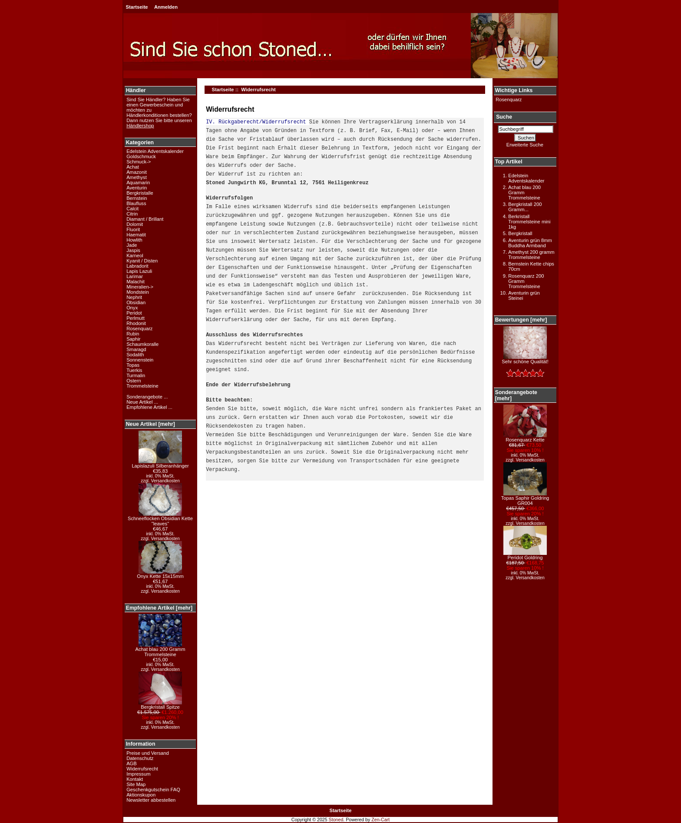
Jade (131, 245)
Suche (504, 117)
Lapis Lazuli (139, 271)
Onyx (132, 307)
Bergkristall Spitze (160, 705)
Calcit (132, 208)
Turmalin (135, 375)
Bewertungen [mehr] (521, 320)
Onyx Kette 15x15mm (160, 574)
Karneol (134, 255)
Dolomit (134, 224)
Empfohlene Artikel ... (149, 407)
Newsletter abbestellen (150, 800)
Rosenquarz (139, 328)
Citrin (132, 213)
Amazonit (136, 172)
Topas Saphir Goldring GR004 (525, 498)
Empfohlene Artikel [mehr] (159, 608)
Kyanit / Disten (142, 260)
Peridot (134, 312)
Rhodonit (136, 323)
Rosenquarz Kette (525, 437)
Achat (132, 166)
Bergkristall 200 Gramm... (525, 207)
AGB (131, 763)
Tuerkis (134, 370)
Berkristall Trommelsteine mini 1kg (529, 221)
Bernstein (136, 198)
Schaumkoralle (142, 344)
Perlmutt (135, 318)
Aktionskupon (140, 794)
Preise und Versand (147, 753)
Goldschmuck (141, 156)
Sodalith (135, 354)
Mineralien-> (139, 286)
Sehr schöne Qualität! (525, 359)
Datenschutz (139, 758)
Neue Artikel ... (142, 402)
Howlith (134, 239)
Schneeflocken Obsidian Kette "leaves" (160, 518)
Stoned (336, 819)
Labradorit (137, 266)
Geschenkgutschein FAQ (153, 789)
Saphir (133, 339)
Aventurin (136, 187)
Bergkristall (520, 233)
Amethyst (136, 177)
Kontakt (134, 779)
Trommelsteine (142, 385)
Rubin (132, 333)
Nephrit (134, 297)
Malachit (135, 281)
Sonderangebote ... (147, 396)
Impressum (138, 774)
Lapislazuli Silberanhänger (160, 463)
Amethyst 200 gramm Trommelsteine (531, 254)
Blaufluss (136, 203)
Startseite (137, 7)
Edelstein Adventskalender (155, 151)
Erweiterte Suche (524, 144)
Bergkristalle (139, 193)
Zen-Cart (380, 819)
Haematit (136, 234)
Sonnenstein (139, 359)
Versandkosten (165, 480)
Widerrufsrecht (142, 768)
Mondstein (137, 292)
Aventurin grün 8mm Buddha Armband (530, 243)
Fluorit (133, 229)
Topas (132, 365)
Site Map (135, 784)
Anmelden (166, 7)
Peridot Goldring (525, 555)
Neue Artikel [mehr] (150, 424)
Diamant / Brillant (144, 219)
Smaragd (136, 349)
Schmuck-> (138, 161)
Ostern (133, 380)
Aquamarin (138, 182)
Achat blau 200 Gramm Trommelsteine (160, 649)
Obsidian (135, 302)
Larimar (134, 276)
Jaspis (133, 250)
